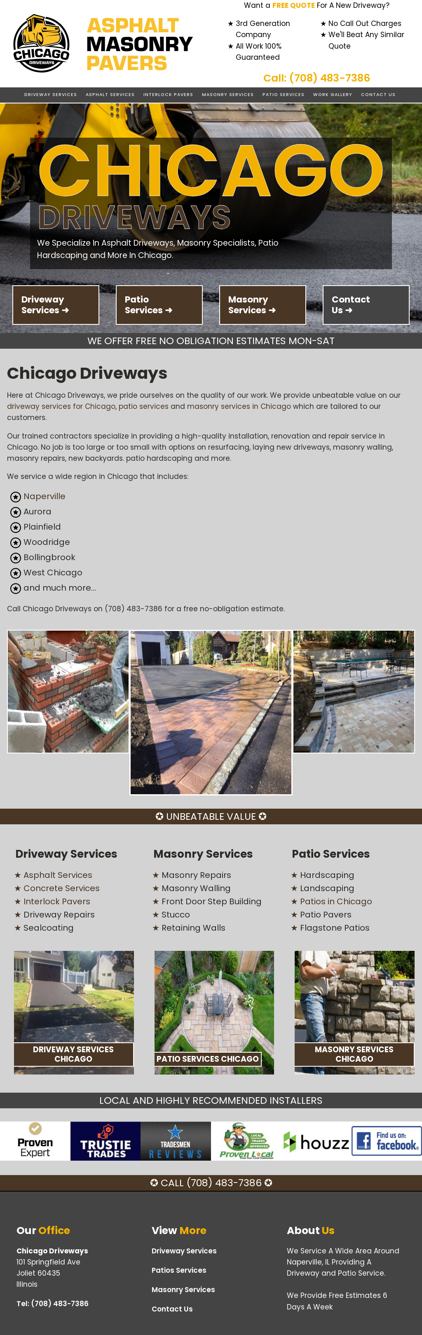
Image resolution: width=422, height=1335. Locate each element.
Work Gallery (332, 95)
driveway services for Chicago (61, 406)
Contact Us (378, 95)
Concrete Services (61, 888)
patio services (144, 406)
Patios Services (179, 1270)
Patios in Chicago (336, 901)
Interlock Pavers (168, 95)
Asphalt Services (110, 95)
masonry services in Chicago (239, 406)
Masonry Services (228, 95)
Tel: (52, 1303)
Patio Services (284, 95)
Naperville (44, 496)
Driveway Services (50, 95)
